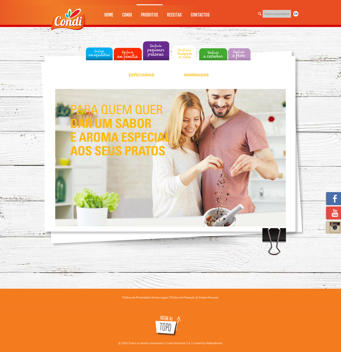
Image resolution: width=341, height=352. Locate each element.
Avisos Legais (160, 297)
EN (296, 14)
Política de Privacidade (136, 297)
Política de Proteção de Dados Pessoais (194, 297)
